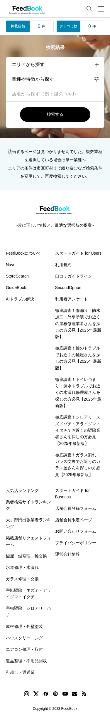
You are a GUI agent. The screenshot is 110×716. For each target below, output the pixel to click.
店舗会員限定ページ (73, 519)
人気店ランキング (22, 490)
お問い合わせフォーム (75, 531)
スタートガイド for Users (78, 253)
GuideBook (16, 287)
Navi (10, 264)
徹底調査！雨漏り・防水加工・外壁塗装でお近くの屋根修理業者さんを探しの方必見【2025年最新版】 (78, 323)
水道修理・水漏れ (22, 567)
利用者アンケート (71, 299)
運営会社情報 (67, 554)
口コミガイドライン (73, 276)
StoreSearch (17, 276)
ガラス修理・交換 (22, 579)
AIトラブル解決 (20, 299)
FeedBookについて (23, 253)
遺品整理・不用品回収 (26, 660)
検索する (55, 114)
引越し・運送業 (20, 672)
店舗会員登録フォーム (75, 508)
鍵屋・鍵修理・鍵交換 (26, 556)
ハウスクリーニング (24, 638)
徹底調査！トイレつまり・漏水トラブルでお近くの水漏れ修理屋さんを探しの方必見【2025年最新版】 (78, 392)
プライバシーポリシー (75, 542)
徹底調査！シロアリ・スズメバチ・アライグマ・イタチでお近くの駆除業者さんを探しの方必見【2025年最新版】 (77, 430)
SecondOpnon (68, 287)
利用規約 (63, 264)
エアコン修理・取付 (24, 649)
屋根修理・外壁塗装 (24, 626)
